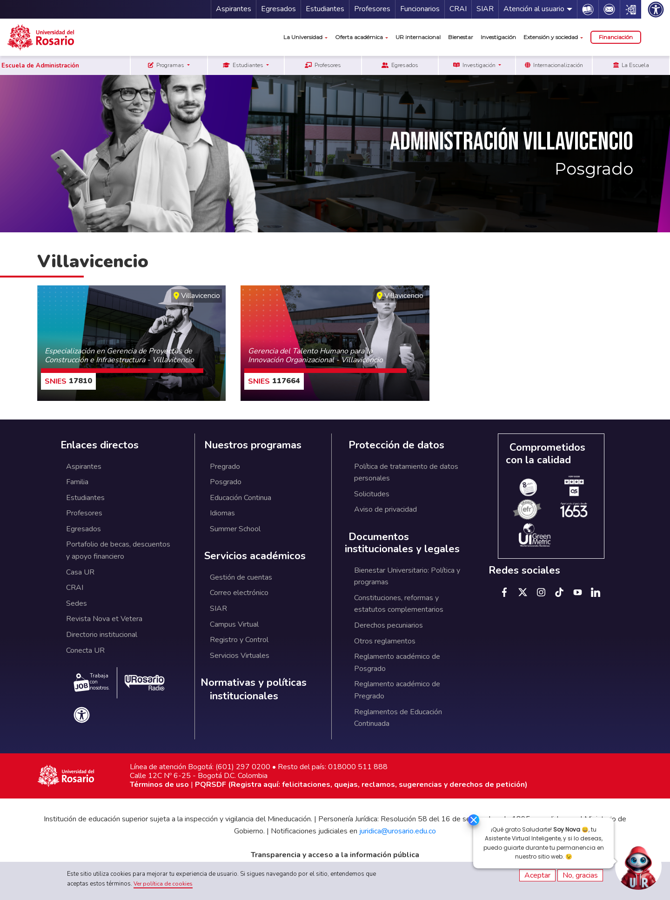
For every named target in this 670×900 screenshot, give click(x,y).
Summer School (235, 529)
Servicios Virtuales (239, 655)
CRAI (458, 9)
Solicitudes (371, 494)
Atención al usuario (533, 9)
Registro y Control (239, 640)
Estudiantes (325, 9)
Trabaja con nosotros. (92, 682)
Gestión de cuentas (241, 577)
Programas (167, 65)
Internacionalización (554, 65)
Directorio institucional (101, 634)
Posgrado (225, 482)
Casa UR (80, 572)
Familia (77, 482)
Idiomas (222, 513)
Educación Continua (240, 498)
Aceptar (537, 875)
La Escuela (631, 65)
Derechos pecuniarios (388, 625)
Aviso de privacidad (385, 509)
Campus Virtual (234, 624)
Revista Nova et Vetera (104, 619)
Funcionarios (420, 9)
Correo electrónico (239, 593)
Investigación (498, 37)
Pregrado (225, 466)
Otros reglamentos (384, 641)
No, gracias (580, 875)
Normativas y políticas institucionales (254, 689)
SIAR (485, 9)
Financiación (616, 37)
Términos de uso (159, 784)
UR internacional (418, 37)
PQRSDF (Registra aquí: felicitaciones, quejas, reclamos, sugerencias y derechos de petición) (361, 784)
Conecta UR (85, 650)
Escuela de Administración (40, 65)
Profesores (372, 9)
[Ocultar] (469, 820)
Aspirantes (233, 9)
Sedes (76, 603)
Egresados (278, 9)
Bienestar (460, 37)
